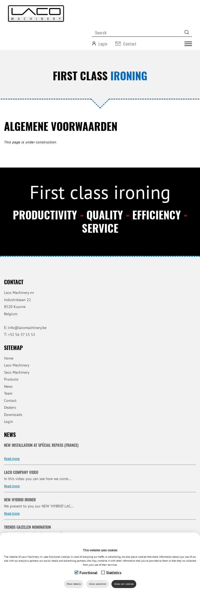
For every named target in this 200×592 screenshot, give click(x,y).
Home (8, 358)
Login (8, 421)
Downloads (13, 414)
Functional (88, 572)
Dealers (10, 407)
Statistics (113, 572)
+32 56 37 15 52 (21, 334)
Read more (12, 458)
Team (8, 393)
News (8, 386)
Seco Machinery (16, 372)
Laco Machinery (16, 365)
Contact (10, 400)
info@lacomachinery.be (27, 327)
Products (11, 379)
